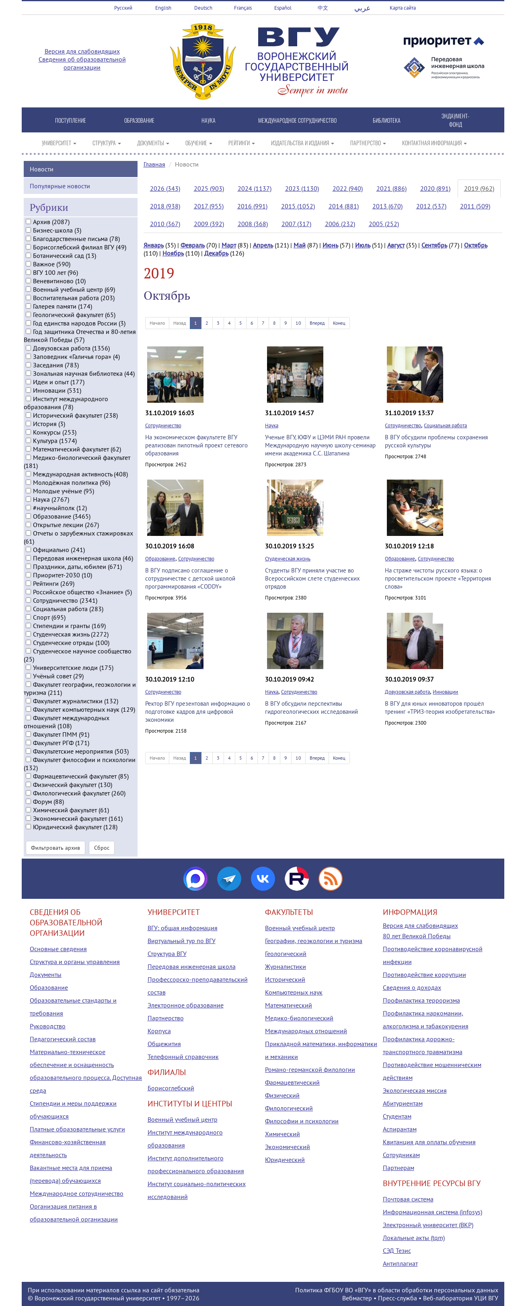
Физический (282, 1095)
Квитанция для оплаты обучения (429, 1142)
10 (298, 323)
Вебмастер (357, 1298)
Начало (157, 323)
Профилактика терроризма (421, 1000)
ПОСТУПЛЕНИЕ (70, 120)
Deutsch (203, 7)
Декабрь (216, 253)
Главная (154, 164)
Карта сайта (403, 7)
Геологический (285, 954)
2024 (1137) (254, 188)
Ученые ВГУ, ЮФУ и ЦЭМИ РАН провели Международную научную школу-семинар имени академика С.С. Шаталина (320, 445)
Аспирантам (400, 1129)
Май (300, 245)
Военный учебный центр (183, 1119)
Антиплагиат (400, 1263)
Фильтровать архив (55, 847)
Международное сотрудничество (76, 1193)
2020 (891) (435, 188)
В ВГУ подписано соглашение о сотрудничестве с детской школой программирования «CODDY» (190, 578)
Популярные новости (60, 185)
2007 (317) (296, 224)
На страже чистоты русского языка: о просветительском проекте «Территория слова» (438, 578)
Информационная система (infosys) (432, 1212)
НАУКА (208, 120)
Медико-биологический (299, 1018)
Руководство (48, 1026)
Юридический (285, 1160)
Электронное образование (186, 1005)
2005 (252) (384, 224)
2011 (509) (475, 206)
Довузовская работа (407, 691)
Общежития (164, 1044)
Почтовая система (408, 1199)
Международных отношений (306, 1031)
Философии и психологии (302, 1121)
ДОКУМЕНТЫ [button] (153, 142)
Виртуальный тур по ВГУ (182, 941)
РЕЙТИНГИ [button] (241, 142)
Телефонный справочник (183, 1057)
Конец (339, 323)
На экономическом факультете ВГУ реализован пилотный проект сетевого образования (196, 445)
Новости (41, 168)
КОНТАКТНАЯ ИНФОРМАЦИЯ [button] (434, 142)
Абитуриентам (403, 1103)
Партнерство (166, 1018)
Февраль (193, 245)
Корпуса (159, 1031)
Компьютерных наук (294, 992)
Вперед (317, 323)
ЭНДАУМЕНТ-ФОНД (455, 119)
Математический (288, 1005)
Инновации (445, 691)
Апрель (263, 245)
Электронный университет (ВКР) (428, 1225)
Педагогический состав (63, 1039)
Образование (160, 558)
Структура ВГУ (167, 954)
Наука (271, 425)
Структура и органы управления (75, 962)
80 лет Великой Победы (417, 936)
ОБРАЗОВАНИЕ (139, 120)
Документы (46, 974)
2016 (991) (252, 206)
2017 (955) (209, 206)
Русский (123, 7)
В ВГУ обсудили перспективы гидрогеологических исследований (311, 707)
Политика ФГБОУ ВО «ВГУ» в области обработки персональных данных (396, 1290)
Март (229, 245)
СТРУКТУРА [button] (106, 142)
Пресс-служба (397, 1298)
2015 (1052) (298, 206)
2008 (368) (253, 224)
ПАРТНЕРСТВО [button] (368, 142)
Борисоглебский (171, 1088)
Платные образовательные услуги (77, 1129)
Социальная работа (445, 425)
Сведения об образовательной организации (82, 63)
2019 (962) (479, 188)
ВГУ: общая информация (183, 928)
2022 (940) (348, 188)
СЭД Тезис (397, 1250)
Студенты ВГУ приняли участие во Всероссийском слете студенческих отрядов (312, 578)
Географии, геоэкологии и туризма (313, 941)
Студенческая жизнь (287, 558)
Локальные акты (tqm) (414, 1238)
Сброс (101, 847)
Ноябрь (173, 253)
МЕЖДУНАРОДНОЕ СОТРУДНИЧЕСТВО (297, 120)
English (163, 7)
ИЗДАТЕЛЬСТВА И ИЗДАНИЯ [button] (302, 142)
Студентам (397, 1116)
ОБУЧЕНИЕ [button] (198, 142)
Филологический (289, 1108)
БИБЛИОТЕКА (387, 120)
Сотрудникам (401, 1155)
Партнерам (398, 1168)
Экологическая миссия (415, 1090)
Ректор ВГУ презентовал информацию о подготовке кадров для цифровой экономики (197, 711)
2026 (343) (165, 188)
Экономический (287, 1147)
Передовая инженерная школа (192, 966)
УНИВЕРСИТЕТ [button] (59, 142)
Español (283, 7)
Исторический (285, 979)
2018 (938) (165, 206)
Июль (362, 245)
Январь (154, 245)
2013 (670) (387, 206)
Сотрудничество (163, 425)
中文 (323, 7)
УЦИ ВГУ (486, 1298)
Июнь (330, 245)
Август (396, 245)
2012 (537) (431, 206)
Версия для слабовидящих (82, 51)
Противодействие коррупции (424, 974)
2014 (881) (344, 206)
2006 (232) (340, 224)
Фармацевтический (292, 1082)
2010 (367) (165, 224)
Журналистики (285, 966)
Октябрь (475, 245)
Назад (179, 323)
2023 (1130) (302, 188)
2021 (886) (391, 188)
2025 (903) (209, 188)
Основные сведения (58, 949)
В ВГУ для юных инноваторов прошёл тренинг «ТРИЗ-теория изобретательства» (440, 707)
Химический (282, 1134)
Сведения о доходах (412, 987)
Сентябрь (434, 245)
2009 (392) (209, 224)
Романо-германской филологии (310, 1069)
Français (243, 7)
